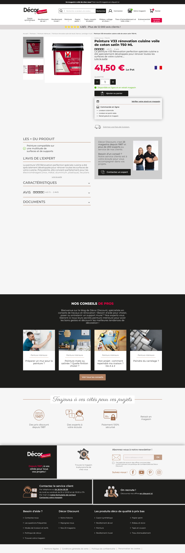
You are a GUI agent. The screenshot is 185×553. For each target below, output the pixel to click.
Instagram (159, 472)
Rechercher (100, 11)
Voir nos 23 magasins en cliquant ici (92, 2)
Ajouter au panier (111, 93)
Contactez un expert (114, 172)
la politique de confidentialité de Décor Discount (137, 465)
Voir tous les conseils (92, 377)
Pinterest (150, 472)
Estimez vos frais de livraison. (116, 127)
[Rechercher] (82, 11)
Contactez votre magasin (50, 497)
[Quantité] (105, 82)
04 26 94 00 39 (61, 489)
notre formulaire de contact (63, 495)
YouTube (141, 472)
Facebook (133, 472)
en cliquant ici (146, 493)
